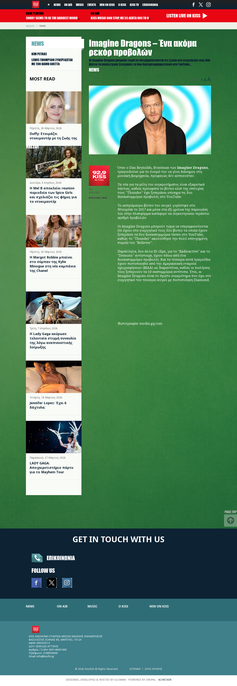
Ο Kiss (122, 4)
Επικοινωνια (61, 557)
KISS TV (134, 4)
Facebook (193, 4)
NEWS (30, 606)
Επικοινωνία (150, 4)
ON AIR (62, 606)
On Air (68, 4)
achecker (164, 679)
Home (49, 4)
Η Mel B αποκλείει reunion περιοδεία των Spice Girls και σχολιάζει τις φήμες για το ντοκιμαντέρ (53, 195)
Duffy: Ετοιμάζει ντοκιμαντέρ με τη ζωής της (53, 135)
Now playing (35, 13)
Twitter (201, 4)
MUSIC (92, 606)
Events (91, 4)
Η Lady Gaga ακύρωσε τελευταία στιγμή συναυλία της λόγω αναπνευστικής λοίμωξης (53, 340)
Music (80, 4)
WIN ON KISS (159, 606)
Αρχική (30, 25)
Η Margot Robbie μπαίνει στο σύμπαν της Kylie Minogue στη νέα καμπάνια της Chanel (53, 264)
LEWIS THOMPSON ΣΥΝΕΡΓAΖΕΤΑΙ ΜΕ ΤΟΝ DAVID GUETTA (52, 62)
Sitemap (135, 669)
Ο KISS (123, 606)
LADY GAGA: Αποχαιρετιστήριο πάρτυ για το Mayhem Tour (51, 467)
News (57, 4)
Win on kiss (107, 4)
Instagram (208, 4)
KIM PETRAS (39, 54)
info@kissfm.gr (45, 656)
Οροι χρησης (153, 669)
